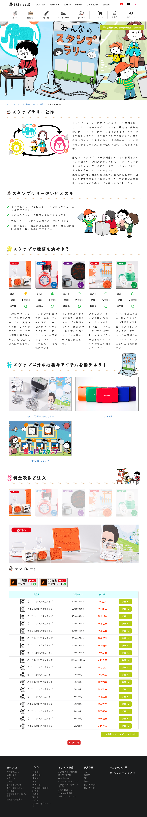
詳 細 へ (125, 601)
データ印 (36, 784)
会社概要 (11, 791)
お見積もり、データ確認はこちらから (122, 27)
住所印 (35, 772)
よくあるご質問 (14, 784)
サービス (11, 781)
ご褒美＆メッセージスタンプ (68, 785)
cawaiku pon (63, 778)
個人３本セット (91, 788)
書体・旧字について (16, 788)
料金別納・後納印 (40, 788)
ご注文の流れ (13, 772)
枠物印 (35, 791)
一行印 (35, 800)
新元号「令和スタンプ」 (41, 804)
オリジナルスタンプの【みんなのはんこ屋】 (25, 104)
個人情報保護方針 (15, 799)
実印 (86, 772)
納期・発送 (12, 775)
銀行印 (87, 775)
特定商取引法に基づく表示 (17, 795)
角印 (34, 781)
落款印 (35, 797)
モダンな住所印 (65, 793)
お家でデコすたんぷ (67, 796)
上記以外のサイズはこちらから (120, 734)
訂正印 (87, 781)
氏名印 (35, 778)
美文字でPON (64, 775)
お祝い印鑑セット (66, 790)
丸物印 (35, 794)
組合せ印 (36, 775)
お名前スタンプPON (67, 772)
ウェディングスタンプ (68, 781)
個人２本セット (91, 784)
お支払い (11, 778)
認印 (86, 778)
